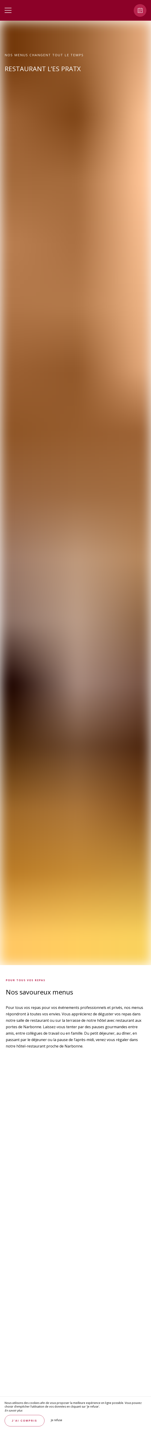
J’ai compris (24, 1420)
